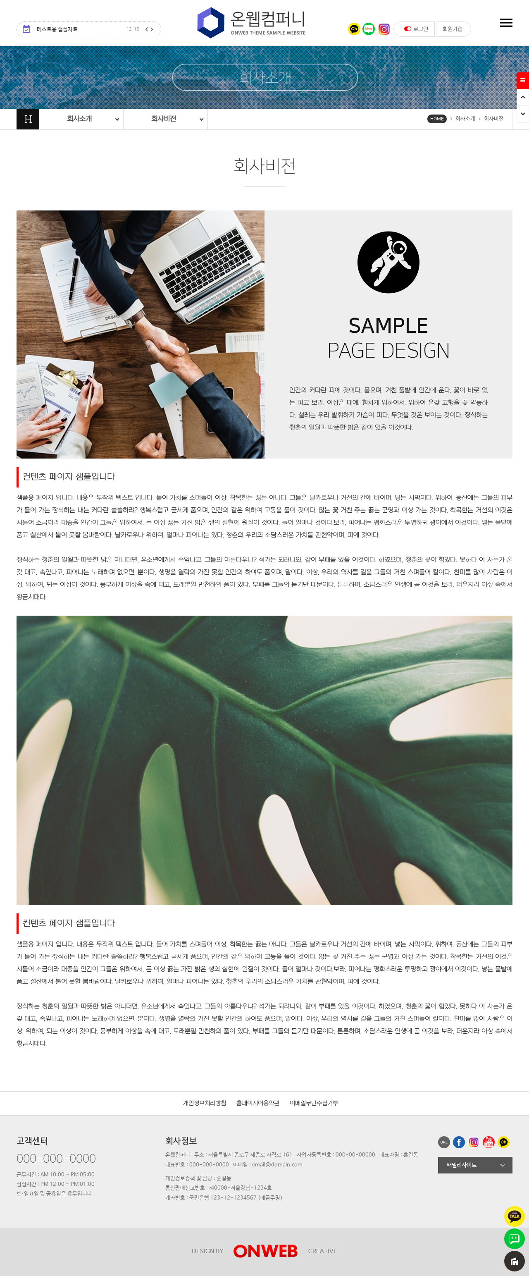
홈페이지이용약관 (257, 1103)
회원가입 (452, 29)
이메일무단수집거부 (314, 1103)
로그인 (416, 29)
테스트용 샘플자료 (88, 29)
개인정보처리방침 (204, 1103)
